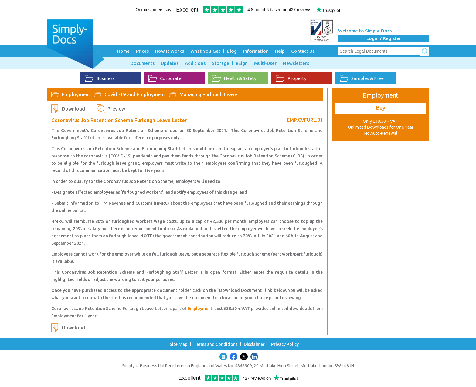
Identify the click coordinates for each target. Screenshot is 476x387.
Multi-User (265, 63)
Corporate (165, 78)
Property (291, 78)
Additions (195, 63)
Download (73, 108)
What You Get (205, 51)
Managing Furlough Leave (208, 94)
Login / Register (383, 38)
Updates (169, 63)
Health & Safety (234, 78)
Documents (142, 63)
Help (280, 51)
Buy (380, 107)
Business (100, 78)
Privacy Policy (285, 344)
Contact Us (302, 51)
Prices (142, 51)
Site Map (178, 344)
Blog (232, 51)
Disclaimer (254, 344)
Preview (116, 108)
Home (123, 51)
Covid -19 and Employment (134, 94)
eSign (242, 63)
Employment (76, 94)
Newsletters (296, 63)
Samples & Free (362, 78)
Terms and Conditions (215, 344)
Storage (220, 63)
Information (256, 51)
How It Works (169, 51)
